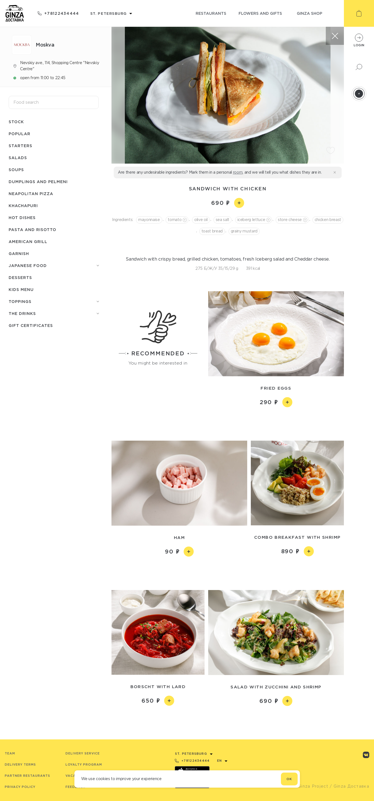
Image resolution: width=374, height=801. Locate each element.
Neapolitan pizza (31, 193)
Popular (19, 134)
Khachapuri (23, 205)
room (238, 172)
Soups (16, 170)
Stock (16, 122)
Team (10, 753)
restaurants (211, 13)
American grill (28, 241)
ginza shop (309, 13)
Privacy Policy (20, 786)
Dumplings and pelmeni (38, 181)
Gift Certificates (31, 325)
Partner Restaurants (27, 775)
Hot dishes (22, 217)
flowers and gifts (260, 13)
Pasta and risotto (32, 229)
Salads (18, 158)
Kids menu (21, 289)
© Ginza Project (310, 786)
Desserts (20, 277)
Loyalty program (83, 764)
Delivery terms (20, 764)
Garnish (19, 253)
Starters (20, 146)
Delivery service (82, 753)
